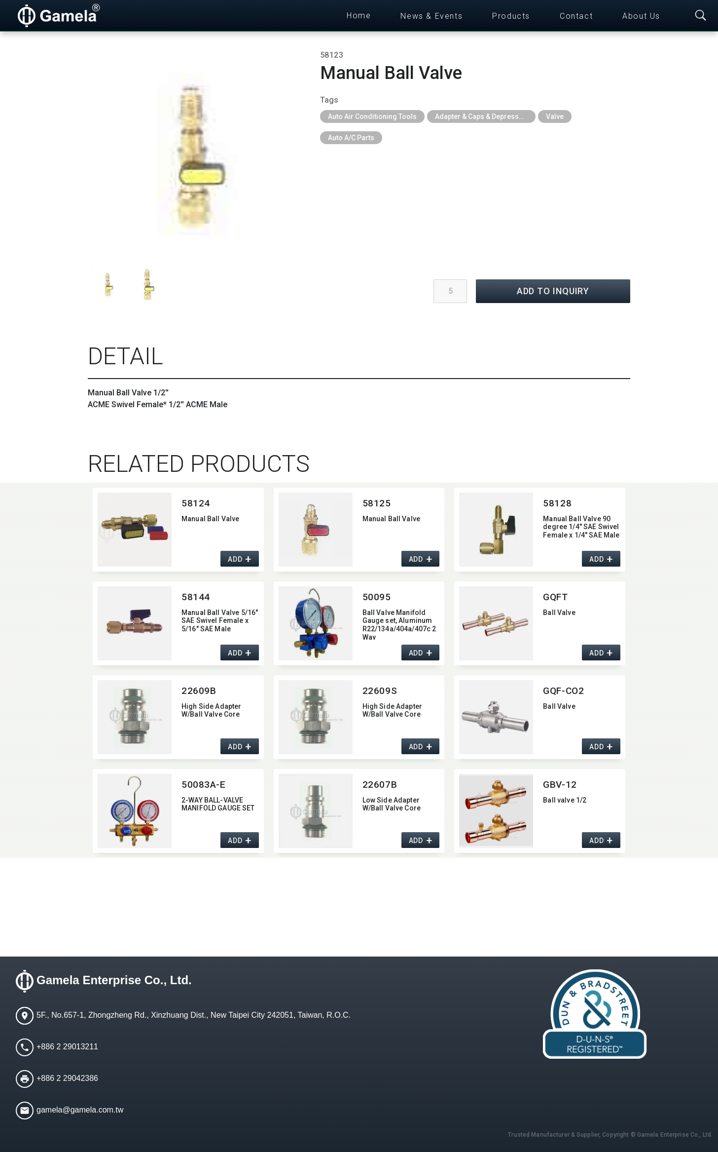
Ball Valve (559, 612)
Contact (576, 16)
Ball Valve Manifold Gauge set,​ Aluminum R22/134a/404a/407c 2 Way (399, 624)
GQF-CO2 (563, 690)
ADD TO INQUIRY (553, 291)
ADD (235, 559)
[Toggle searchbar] (701, 15)
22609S (379, 690)
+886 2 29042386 (67, 1078)
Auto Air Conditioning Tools (372, 116)
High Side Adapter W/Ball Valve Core (211, 710)
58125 (376, 503)
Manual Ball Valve (210, 519)
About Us (641, 16)
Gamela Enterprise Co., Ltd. (114, 980)
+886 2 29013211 (67, 1046)
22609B (198, 690)
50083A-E (203, 784)
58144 (195, 597)
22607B (379, 784)
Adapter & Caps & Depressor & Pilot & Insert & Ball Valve (485, 116)
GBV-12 (559, 784)
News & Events (431, 16)
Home (359, 15)
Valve (555, 116)
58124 (195, 503)
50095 (376, 597)
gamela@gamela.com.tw (79, 1110)
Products (511, 16)
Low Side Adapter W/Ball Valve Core (391, 804)
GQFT (555, 597)
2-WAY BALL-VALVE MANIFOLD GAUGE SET (218, 804)
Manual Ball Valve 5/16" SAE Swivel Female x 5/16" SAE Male (219, 621)
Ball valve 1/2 (564, 800)
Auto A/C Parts (351, 138)
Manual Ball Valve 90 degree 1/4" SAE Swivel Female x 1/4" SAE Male (581, 527)
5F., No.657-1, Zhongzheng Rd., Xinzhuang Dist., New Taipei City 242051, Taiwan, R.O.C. (193, 1015)
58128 (557, 503)
